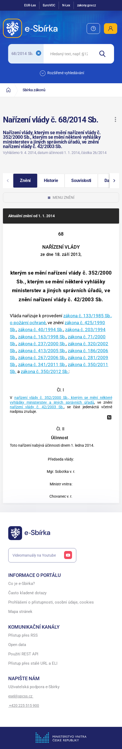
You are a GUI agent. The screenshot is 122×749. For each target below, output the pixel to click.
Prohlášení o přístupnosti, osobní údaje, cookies (51, 602)
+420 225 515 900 (23, 705)
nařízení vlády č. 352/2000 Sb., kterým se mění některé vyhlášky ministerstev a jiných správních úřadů (61, 400)
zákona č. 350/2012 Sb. (45, 371)
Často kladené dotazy (27, 593)
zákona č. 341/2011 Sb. (42, 364)
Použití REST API (23, 654)
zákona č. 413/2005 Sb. (42, 350)
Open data (17, 645)
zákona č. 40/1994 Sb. (40, 329)
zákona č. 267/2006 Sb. (42, 357)
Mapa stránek (20, 611)
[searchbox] (69, 54)
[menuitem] (93, 28)
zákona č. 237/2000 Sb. (42, 343)
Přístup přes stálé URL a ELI (32, 663)
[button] (115, 119)
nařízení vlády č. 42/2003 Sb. (37, 407)
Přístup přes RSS (23, 635)
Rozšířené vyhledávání (62, 73)
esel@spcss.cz (20, 696)
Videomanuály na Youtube (42, 555)
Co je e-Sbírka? (21, 583)
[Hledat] (104, 54)
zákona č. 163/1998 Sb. (42, 336)
